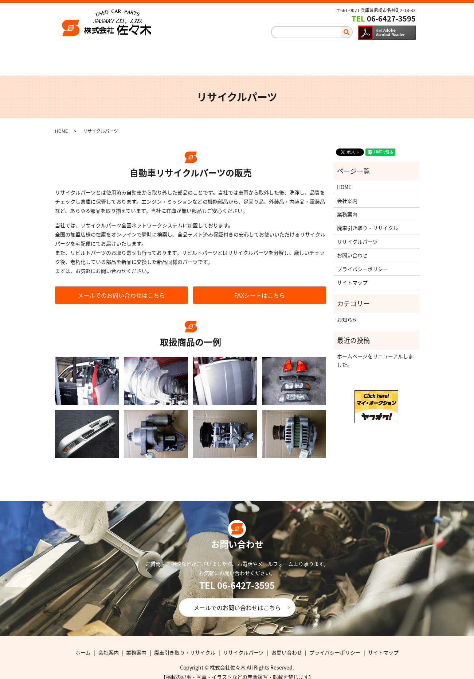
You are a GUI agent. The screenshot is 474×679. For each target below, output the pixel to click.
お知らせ (347, 312)
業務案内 (175, 53)
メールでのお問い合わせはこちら (121, 287)
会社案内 (128, 53)
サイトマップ (352, 275)
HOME (61, 123)
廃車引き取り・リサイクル (243, 53)
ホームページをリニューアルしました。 (375, 352)
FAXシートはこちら (259, 287)
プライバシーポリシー (362, 261)
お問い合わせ (382, 53)
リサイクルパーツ (320, 53)
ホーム (83, 53)
